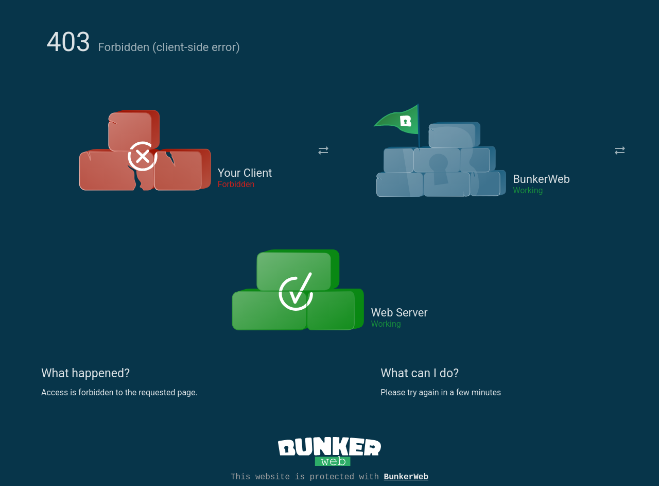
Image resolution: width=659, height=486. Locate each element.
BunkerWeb (406, 476)
